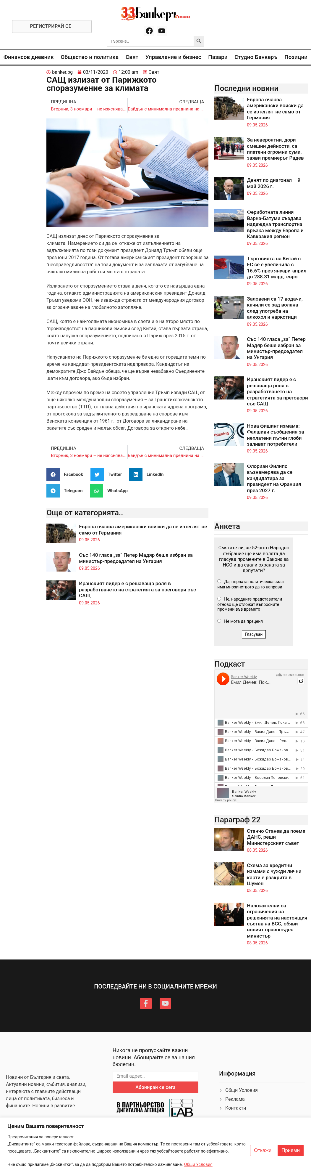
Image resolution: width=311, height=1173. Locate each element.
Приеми (290, 1150)
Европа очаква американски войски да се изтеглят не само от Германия (275, 109)
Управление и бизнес (173, 57)
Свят (132, 57)
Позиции (295, 57)
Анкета (227, 526)
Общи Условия (198, 1164)
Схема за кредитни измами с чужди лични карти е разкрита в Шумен (274, 874)
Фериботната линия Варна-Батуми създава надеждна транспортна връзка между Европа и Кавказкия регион (275, 224)
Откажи (262, 1150)
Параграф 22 (237, 819)
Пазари (217, 57)
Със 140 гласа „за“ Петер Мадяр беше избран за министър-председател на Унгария (136, 558)
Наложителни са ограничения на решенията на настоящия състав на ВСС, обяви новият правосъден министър (277, 921)
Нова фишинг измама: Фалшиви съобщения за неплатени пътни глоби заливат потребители (275, 435)
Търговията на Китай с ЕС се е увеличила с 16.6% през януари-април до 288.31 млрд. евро (276, 268)
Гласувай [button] (254, 634)
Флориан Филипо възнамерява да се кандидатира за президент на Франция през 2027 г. (274, 478)
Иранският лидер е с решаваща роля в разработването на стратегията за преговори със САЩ (137, 589)
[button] (67, 474)
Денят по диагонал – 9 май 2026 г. (273, 183)
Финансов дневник (29, 57)
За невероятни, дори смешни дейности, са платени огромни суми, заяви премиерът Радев (275, 149)
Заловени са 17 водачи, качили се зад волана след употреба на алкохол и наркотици (274, 308)
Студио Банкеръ (255, 57)
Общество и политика (90, 57)
